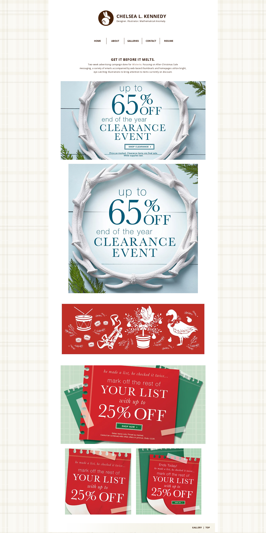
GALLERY (197, 527)
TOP (208, 527)
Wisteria (137, 64)
